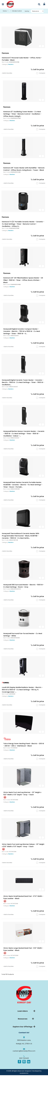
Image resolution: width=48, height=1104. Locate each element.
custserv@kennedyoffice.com (24, 1051)
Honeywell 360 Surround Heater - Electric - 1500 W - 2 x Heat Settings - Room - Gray (23, 586)
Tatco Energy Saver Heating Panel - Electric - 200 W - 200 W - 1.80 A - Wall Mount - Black (23, 744)
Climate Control (17, 11)
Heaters (10, 64)
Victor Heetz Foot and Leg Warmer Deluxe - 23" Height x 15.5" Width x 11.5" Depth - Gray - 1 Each (23, 845)
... (9, 11)
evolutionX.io (24, 1073)
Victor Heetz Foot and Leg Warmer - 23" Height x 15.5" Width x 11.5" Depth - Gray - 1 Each (22, 793)
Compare (40, 73)
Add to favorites (6, 73)
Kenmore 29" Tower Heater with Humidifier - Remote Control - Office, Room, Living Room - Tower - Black (23, 169)
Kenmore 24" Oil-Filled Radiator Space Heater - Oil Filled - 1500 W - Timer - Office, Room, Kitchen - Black (23, 280)
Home (5, 11)
